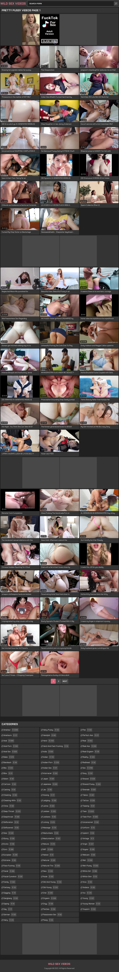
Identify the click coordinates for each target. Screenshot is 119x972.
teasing (89, 806)
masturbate (51, 833)
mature (49, 844)
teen (88, 811)
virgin (88, 844)
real (88, 741)
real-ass (90, 746)
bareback (10, 762)
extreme (9, 860)
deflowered (11, 828)
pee (87, 730)
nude (48, 876)
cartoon (9, 784)
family (9, 882)
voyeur (89, 849)
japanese (50, 784)
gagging (9, 893)
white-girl (90, 871)
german (9, 914)
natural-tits (51, 866)
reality (89, 757)
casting (9, 789)
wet (88, 860)
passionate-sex (52, 914)
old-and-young (52, 882)
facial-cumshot (13, 876)
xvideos (89, 887)
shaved (89, 779)
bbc (8, 768)
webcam (89, 855)
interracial (50, 773)
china (8, 806)
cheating (10, 795)
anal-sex (10, 751)
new (48, 871)
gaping (9, 904)
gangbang (10, 898)
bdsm (8, 779)
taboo (89, 795)
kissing (49, 795)
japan (49, 779)
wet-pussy (91, 866)
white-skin (90, 876)
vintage (88, 838)
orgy (48, 904)
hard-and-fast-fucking (56, 746)
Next (65, 681)
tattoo (89, 800)
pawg (48, 920)
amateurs (10, 735)
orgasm (50, 898)
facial (9, 871)
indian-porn (51, 762)
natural (49, 860)
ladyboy (50, 800)
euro (8, 849)
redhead (89, 762)
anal (8, 741)
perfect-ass (91, 735)
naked (48, 855)
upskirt (89, 833)
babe (8, 757)
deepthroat (11, 817)
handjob (49, 735)
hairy (8, 920)
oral (48, 893)
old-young (50, 887)
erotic (9, 844)
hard (48, 741)
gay (7, 909)
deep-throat (12, 811)
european (10, 855)
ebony (9, 838)
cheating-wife (12, 800)
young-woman (92, 904)
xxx (87, 893)
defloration (11, 822)
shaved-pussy (92, 784)
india (48, 751)
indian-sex (50, 768)
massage (50, 828)
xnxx (87, 882)
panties (49, 909)
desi (8, 833)
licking (49, 822)
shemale (89, 789)
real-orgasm (91, 751)
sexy (88, 773)
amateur (10, 730)
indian (49, 757)
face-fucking (12, 866)
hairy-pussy (51, 730)
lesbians (49, 817)
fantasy (10, 887)
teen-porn (90, 817)
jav (47, 789)
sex (88, 768)
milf (48, 849)
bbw (8, 773)
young (88, 898)
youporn (89, 909)
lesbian (49, 811)
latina (49, 806)
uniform (89, 828)
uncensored (91, 822)
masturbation (52, 838)
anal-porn (10, 746)
